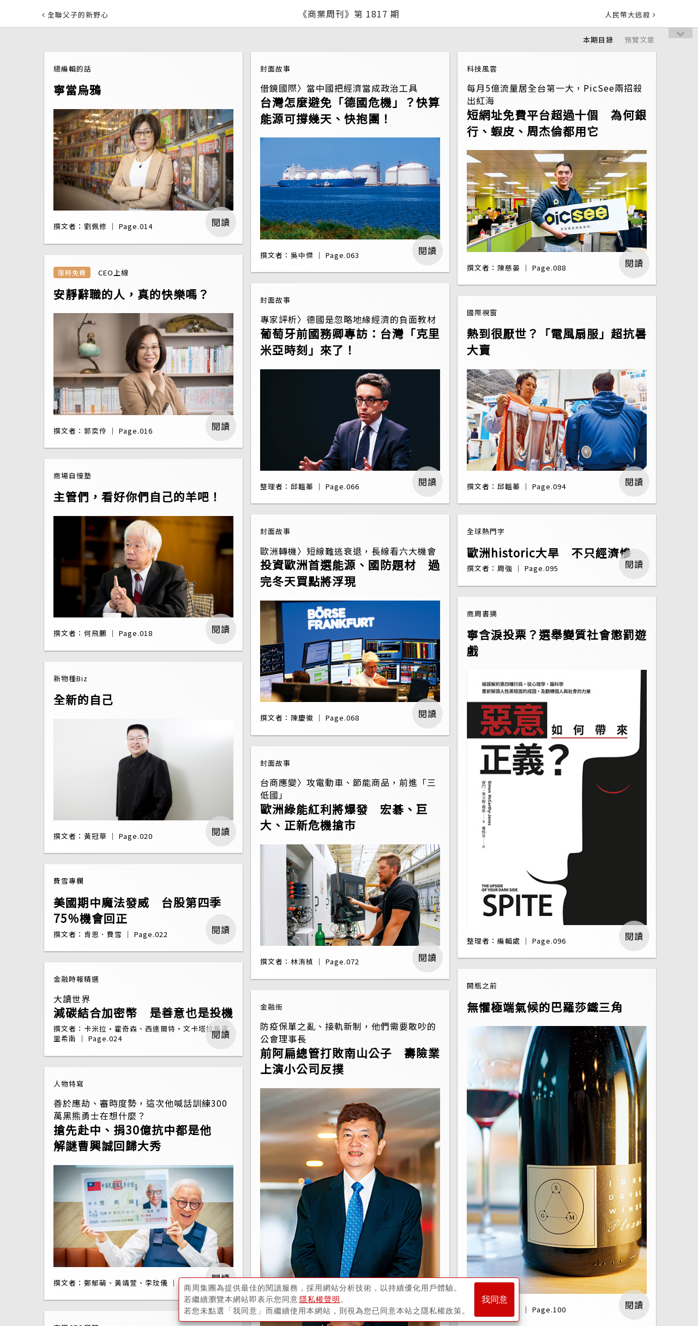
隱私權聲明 (319, 1299)
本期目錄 (598, 39)
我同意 (495, 1299)
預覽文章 (639, 39)
